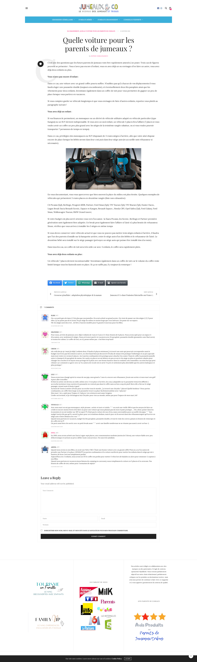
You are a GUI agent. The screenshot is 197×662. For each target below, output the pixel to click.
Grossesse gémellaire (62, 20)
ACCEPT (127, 658)
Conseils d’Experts (132, 20)
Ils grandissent (73, 31)
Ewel (53, 433)
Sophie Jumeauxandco (99, 56)
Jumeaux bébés (85, 20)
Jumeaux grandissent (108, 20)
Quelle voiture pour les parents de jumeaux (97, 31)
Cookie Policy (117, 659)
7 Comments (47, 307)
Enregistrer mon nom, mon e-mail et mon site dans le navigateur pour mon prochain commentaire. (86, 530)
